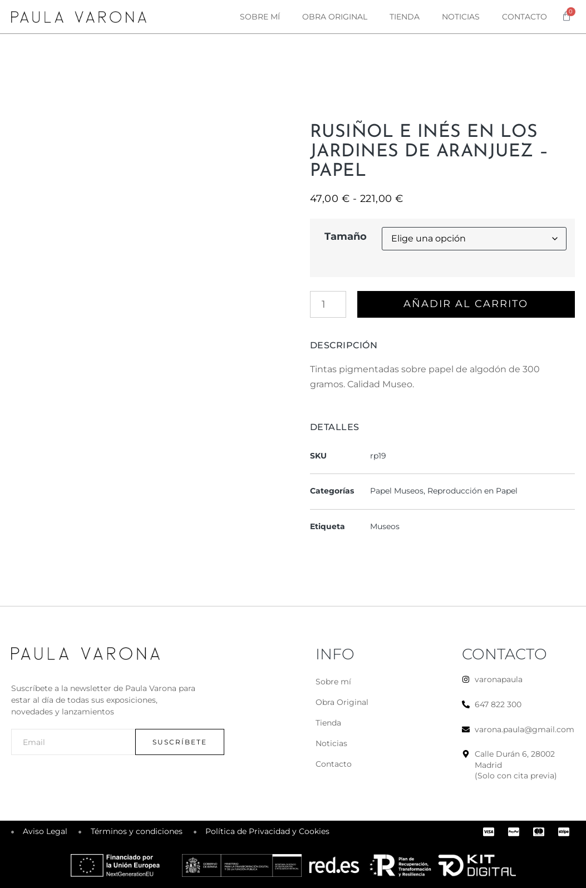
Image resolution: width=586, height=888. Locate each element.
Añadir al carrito (465, 304)
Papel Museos (397, 491)
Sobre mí (260, 17)
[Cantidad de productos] (328, 304)
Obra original (334, 17)
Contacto (524, 17)
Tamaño (345, 236)
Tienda (405, 17)
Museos (385, 526)
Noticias (461, 17)
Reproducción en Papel (472, 491)
